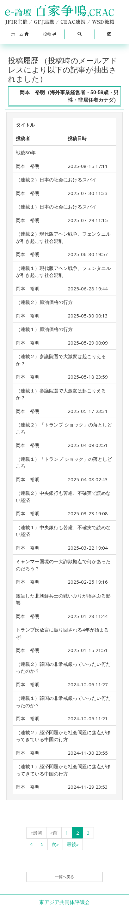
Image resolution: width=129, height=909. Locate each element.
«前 (54, 833)
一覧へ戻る (64, 876)
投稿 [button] (49, 34)
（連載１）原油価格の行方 (44, 329)
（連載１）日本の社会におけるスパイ (56, 206)
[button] (20, 34)
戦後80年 (26, 152)
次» (55, 844)
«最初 (36, 833)
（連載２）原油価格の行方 (44, 302)
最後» (73, 844)
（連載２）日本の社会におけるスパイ (56, 179)
